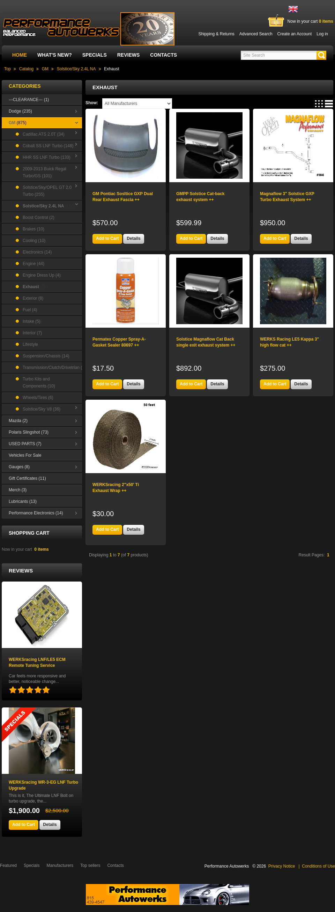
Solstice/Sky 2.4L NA (76, 68)
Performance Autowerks (226, 866)
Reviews (128, 55)
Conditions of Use (318, 866)
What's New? (54, 55)
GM (45, 68)
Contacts (163, 55)
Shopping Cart (29, 533)
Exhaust (111, 68)
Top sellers (90, 865)
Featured (8, 865)
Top (7, 68)
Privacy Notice (281, 866)
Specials (94, 55)
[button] (321, 55)
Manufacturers (59, 865)
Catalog (26, 68)
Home (19, 55)
